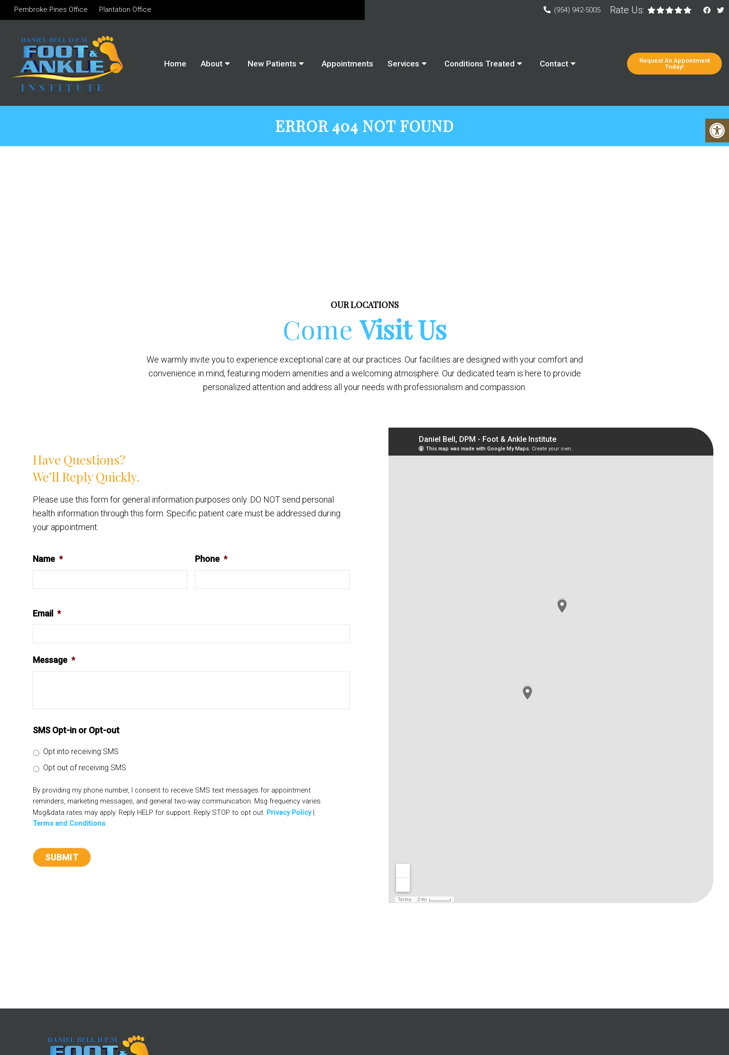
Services (403, 63)
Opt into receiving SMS (81, 752)
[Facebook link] (707, 10)
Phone (211, 560)
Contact (554, 63)
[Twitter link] (720, 10)
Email (47, 615)
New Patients (272, 63)
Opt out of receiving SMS (84, 769)
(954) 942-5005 (577, 10)
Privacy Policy (289, 814)
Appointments (347, 63)
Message (54, 661)
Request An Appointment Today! (674, 63)
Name (48, 560)
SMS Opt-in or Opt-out (76, 732)
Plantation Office (125, 9)
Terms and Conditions (69, 825)
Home (175, 63)
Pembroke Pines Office (51, 9)
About (211, 63)
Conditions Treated (479, 63)
